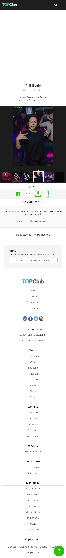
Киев (34, 546)
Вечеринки (33, 412)
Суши (33, 397)
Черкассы (33, 552)
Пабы (33, 391)
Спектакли (33, 430)
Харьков (24, 546)
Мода (33, 523)
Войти (19, 221)
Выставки (33, 424)
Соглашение (33, 302)
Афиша (33, 407)
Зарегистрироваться (40, 221)
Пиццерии (33, 373)
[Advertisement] (33, 44)
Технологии (33, 518)
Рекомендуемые (33, 451)
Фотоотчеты (33, 461)
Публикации (33, 483)
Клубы (33, 362)
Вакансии (33, 296)
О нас (33, 290)
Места (33, 350)
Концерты (33, 418)
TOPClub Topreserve (33, 340)
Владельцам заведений (33, 334)
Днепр (43, 546)
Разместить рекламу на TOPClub (33, 260)
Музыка (33, 506)
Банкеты (33, 379)
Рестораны (33, 356)
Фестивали (33, 436)
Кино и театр (33, 500)
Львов (53, 546)
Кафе (33, 385)
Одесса (12, 546)
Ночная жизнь (33, 488)
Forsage (44, 97)
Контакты (33, 308)
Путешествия (33, 529)
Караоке (33, 368)
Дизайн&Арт (33, 512)
